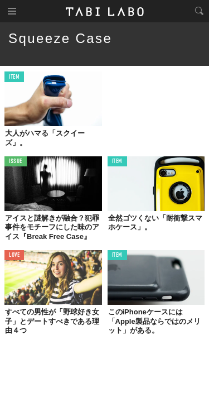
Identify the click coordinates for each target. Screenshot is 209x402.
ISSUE (15, 162)
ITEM (14, 77)
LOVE (14, 255)
